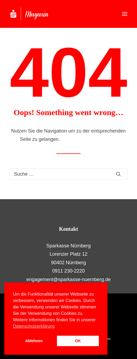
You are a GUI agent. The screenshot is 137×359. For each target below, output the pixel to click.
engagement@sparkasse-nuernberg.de (68, 279)
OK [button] (78, 341)
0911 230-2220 (68, 271)
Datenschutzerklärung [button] (34, 326)
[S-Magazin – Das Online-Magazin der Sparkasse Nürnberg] (35, 14)
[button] (124, 14)
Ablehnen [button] (34, 341)
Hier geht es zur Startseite (89, 139)
